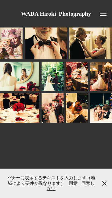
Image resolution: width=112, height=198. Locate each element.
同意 (73, 183)
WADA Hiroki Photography (56, 13)
